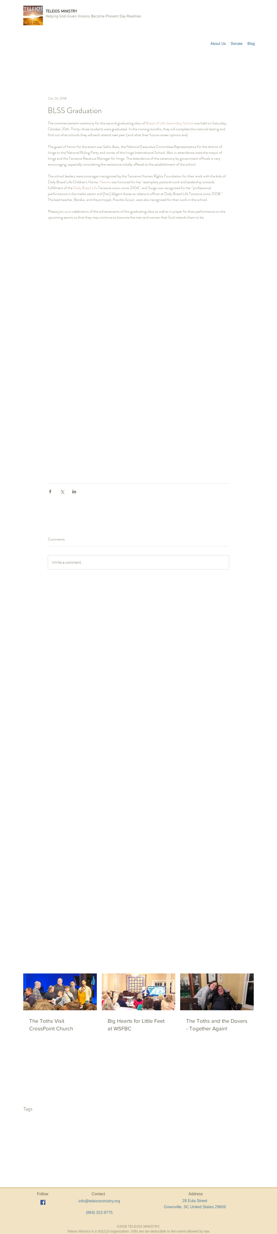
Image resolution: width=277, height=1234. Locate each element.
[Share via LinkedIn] (74, 491)
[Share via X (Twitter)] (62, 491)
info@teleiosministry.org (99, 1201)
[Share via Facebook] (50, 491)
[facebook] (42, 1202)
